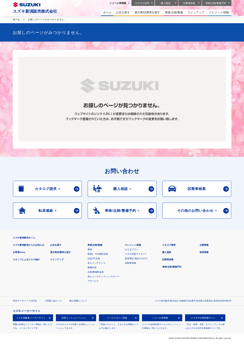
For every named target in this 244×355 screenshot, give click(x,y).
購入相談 (166, 252)
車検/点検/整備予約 (171, 266)
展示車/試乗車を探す (60, 252)
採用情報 (204, 252)
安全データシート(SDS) (25, 300)
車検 (90, 249)
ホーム (16, 19)
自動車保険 (130, 263)
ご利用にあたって (53, 300)
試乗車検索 (167, 259)
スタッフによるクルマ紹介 (26, 259)
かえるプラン (131, 249)
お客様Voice (19, 252)
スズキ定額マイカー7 (135, 254)
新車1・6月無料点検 (98, 254)
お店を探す (55, 245)
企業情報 (204, 245)
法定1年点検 (94, 258)
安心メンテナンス (96, 263)
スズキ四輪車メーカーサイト (30, 318)
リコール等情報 (160, 318)
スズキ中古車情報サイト (203, 318)
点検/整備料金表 (96, 272)
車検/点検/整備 (95, 245)
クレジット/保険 (133, 245)
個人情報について (78, 300)
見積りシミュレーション (74, 318)
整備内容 (92, 267)
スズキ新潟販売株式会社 (35, 11)
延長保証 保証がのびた (136, 258)
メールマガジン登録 (117, 318)
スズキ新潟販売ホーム (24, 237)
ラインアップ (57, 259)
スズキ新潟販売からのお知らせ (28, 245)
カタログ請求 (169, 245)
